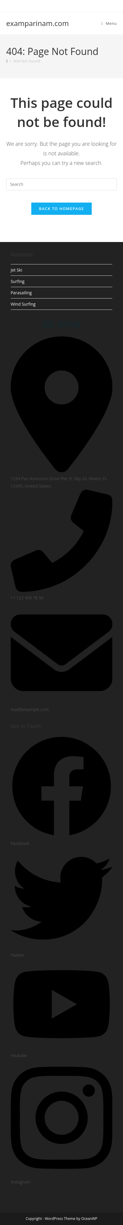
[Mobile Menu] (109, 23)
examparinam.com (37, 23)
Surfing (17, 281)
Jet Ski (16, 270)
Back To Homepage (61, 208)
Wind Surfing (23, 304)
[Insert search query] (61, 184)
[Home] (7, 61)
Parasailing (21, 292)
